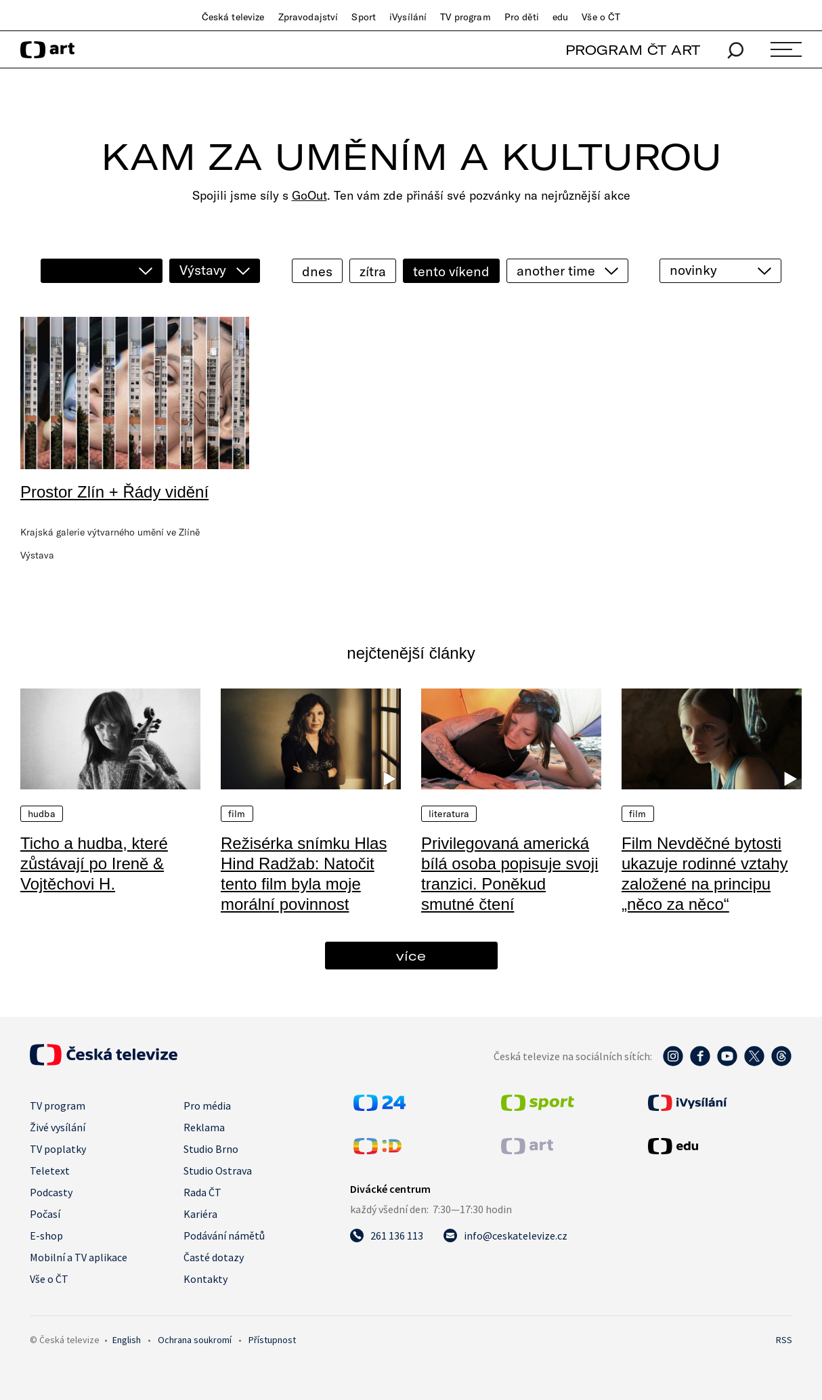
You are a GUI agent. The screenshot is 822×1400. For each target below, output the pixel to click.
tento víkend (451, 271)
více (411, 955)
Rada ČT (202, 1192)
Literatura (449, 814)
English (126, 1340)
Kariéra (200, 1214)
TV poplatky (58, 1149)
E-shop (46, 1235)
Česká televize (233, 17)
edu (560, 17)
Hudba (42, 814)
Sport (363, 17)
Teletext (50, 1170)
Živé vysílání (57, 1127)
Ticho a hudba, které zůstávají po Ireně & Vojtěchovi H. (94, 863)
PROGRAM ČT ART (632, 49)
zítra (373, 271)
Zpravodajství (308, 17)
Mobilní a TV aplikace (78, 1257)
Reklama (204, 1127)
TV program (465, 17)
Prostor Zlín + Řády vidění (114, 492)
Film (237, 814)
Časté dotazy (213, 1257)
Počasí (45, 1214)
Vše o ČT (601, 17)
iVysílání (408, 17)
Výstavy (202, 269)
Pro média (207, 1105)
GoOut (309, 195)
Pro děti (521, 17)
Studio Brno (210, 1149)
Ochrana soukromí (195, 1340)
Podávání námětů (224, 1235)
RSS (784, 1340)
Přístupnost (272, 1340)
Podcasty (51, 1192)
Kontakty (205, 1279)
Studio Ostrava (217, 1170)
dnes (317, 271)
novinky (693, 269)
